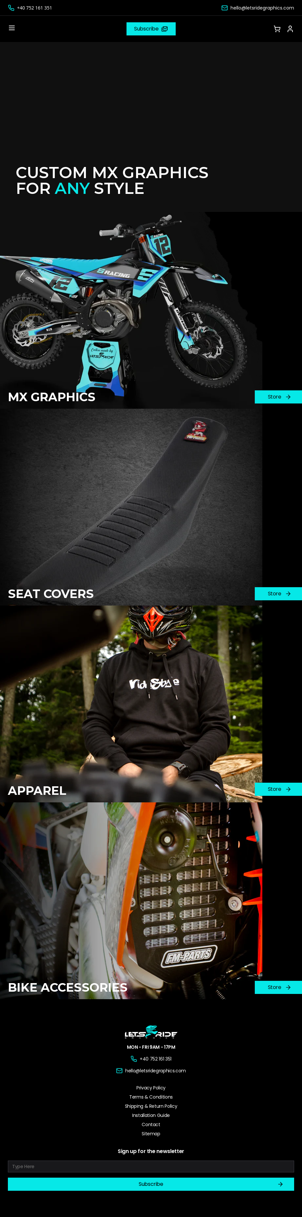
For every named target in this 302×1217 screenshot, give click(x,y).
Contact (151, 1124)
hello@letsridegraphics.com (262, 8)
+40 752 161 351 (34, 8)
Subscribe (211, 1184)
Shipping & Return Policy (151, 1106)
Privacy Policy (151, 1087)
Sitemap (151, 1133)
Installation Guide (151, 1115)
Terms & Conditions (151, 1097)
